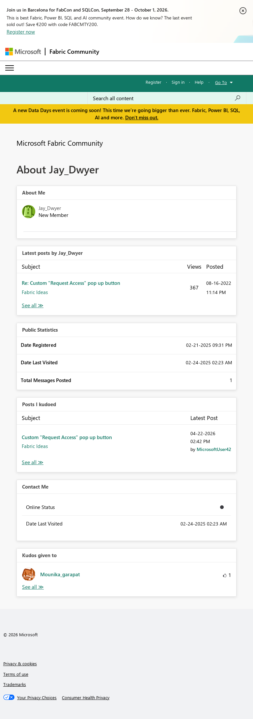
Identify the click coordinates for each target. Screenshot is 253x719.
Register (153, 82)
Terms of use (15, 674)
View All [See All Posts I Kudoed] (32, 462)
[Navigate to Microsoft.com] (23, 51)
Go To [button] (221, 82)
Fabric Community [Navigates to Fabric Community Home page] (74, 51)
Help (199, 82)
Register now (21, 31)
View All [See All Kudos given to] (33, 587)
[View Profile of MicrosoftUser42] (214, 449)
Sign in (178, 82)
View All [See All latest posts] (32, 305)
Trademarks (14, 684)
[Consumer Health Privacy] (85, 698)
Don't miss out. (141, 117)
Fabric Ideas (35, 292)
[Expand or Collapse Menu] (9, 68)
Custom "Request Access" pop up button (67, 437)
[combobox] (166, 98)
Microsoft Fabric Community (59, 142)
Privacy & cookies (20, 663)
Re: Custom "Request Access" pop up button (71, 283)
